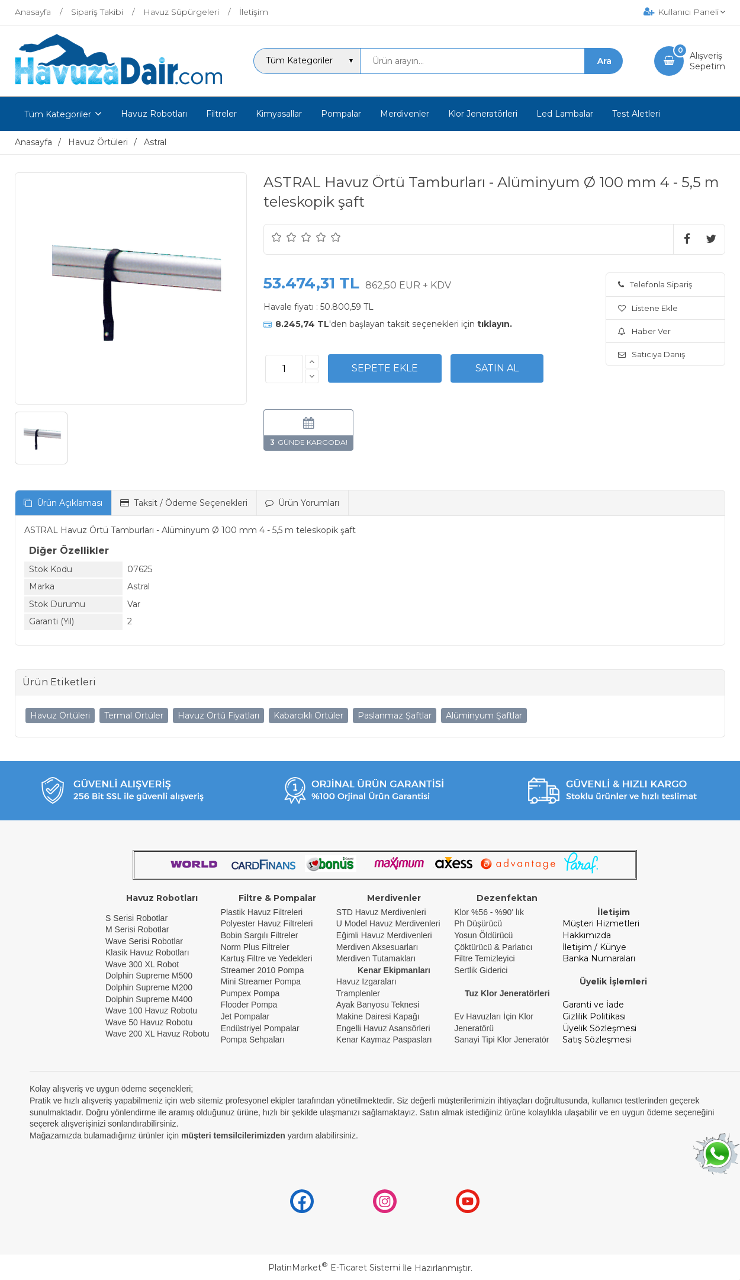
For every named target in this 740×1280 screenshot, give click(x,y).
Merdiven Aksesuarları (377, 947)
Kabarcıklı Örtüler (308, 715)
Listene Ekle (648, 308)
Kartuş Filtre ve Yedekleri (267, 958)
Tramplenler (358, 993)
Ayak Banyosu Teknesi (377, 1004)
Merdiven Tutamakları (376, 958)
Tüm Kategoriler (57, 114)
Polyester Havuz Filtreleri (267, 923)
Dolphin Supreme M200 (150, 987)
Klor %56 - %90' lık (489, 912)
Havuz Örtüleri (60, 715)
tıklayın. (494, 324)
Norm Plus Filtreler (255, 947)
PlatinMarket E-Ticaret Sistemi (334, 1267)
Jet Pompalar (245, 1016)
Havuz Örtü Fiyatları (218, 715)
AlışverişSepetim (707, 61)
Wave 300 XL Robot (142, 964)
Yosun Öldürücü (483, 935)
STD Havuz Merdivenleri (381, 912)
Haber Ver (644, 331)
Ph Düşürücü (478, 923)
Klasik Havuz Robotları (147, 952)
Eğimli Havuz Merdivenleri (384, 935)
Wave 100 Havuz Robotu (152, 1010)
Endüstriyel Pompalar (260, 1028)
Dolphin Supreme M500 (148, 975)
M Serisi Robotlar (137, 929)
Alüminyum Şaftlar (484, 715)
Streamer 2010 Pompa (262, 970)
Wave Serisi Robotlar (144, 941)
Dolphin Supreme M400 (148, 999)
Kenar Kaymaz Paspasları (384, 1039)
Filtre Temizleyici (484, 958)
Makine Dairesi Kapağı (378, 1016)
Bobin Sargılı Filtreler (259, 935)
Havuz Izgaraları (366, 981)
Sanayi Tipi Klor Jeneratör (501, 1039)
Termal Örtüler (133, 715)
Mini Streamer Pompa (261, 981)
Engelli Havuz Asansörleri (383, 1028)
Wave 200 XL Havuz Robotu (158, 1033)
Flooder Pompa (249, 1004)
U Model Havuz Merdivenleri (388, 923)
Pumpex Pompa (250, 993)
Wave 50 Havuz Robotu (150, 1022)
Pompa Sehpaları (253, 1039)
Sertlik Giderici (480, 970)
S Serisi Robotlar (136, 918)
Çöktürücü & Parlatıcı (493, 947)
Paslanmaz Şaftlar (395, 715)
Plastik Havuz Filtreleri (262, 912)
